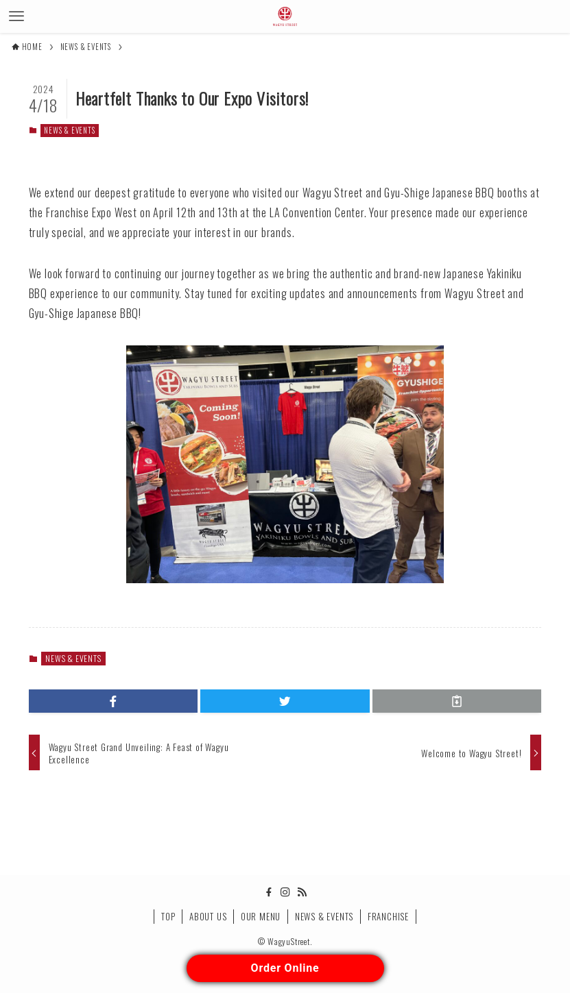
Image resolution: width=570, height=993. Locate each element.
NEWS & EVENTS (69, 130)
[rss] (302, 892)
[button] (113, 701)
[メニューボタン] (16, 16)
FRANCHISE (388, 916)
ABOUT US (207, 916)
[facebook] (269, 892)
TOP (168, 916)
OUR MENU (261, 916)
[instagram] (285, 892)
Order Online (285, 967)
